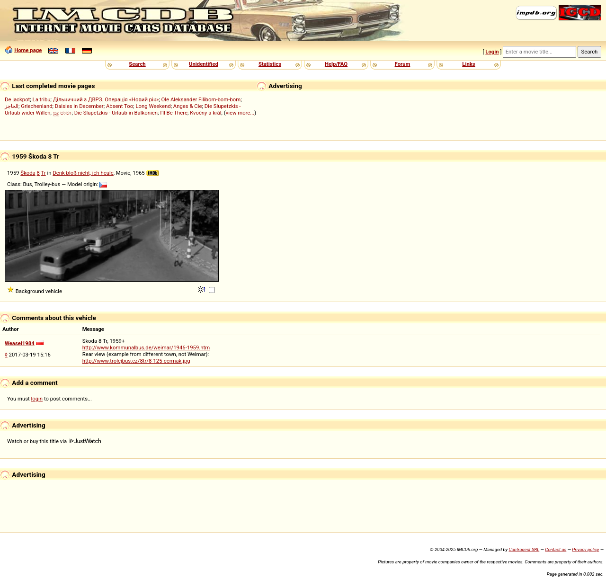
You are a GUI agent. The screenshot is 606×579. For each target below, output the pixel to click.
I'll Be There (173, 112)
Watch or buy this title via (54, 441)
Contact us (555, 549)
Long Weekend (152, 106)
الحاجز (11, 106)
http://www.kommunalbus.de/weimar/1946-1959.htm (146, 347)
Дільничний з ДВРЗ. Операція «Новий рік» (106, 99)
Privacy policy (585, 549)
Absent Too (119, 106)
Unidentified (203, 64)
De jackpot (17, 99)
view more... (240, 112)
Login (492, 51)
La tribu (42, 99)
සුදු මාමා (62, 112)
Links (468, 64)
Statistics (269, 64)
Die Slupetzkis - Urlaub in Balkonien (116, 112)
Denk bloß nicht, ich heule (83, 172)
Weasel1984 (20, 343)
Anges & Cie (187, 106)
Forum (402, 64)
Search (137, 64)
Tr (43, 172)
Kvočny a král (205, 112)
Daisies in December (79, 106)
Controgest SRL (523, 549)
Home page (28, 50)
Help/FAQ (336, 64)
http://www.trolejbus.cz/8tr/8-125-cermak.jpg (136, 360)
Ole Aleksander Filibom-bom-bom (201, 99)
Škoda (27, 172)
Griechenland (36, 106)
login (37, 398)
